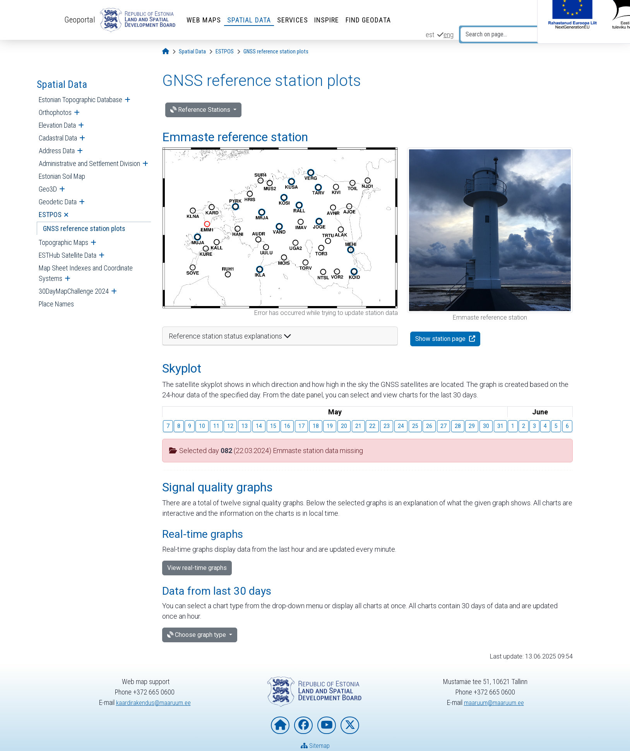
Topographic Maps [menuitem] (63, 242)
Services (294, 20)
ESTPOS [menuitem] (50, 214)
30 (486, 426)
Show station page (441, 338)
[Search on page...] (504, 34)
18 (316, 426)
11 (216, 426)
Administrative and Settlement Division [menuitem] (89, 163)
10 (202, 426)
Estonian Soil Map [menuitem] (62, 176)
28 (458, 426)
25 (415, 426)
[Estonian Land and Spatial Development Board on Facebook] (303, 725)
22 (372, 426)
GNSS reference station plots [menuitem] (84, 228)
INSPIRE (328, 20)
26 (429, 426)
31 (500, 426)
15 (273, 426)
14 (259, 426)
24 (401, 426)
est (430, 35)
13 (244, 426)
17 (301, 426)
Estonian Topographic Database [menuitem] (80, 100)
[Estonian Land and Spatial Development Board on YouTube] (326, 725)
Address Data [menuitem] (57, 151)
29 (472, 426)
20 (344, 426)
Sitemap (315, 745)
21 (358, 426)
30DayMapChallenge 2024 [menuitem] (74, 291)
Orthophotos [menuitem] (55, 112)
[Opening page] (165, 51)
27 (443, 426)
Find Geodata (370, 20)
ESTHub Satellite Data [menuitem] (67, 255)
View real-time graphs (197, 567)
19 (330, 426)
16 (287, 426)
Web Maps (205, 20)
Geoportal (80, 20)
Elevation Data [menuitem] (57, 125)
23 (386, 426)
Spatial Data (251, 20)
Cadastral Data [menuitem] (58, 138)
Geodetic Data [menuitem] (58, 202)
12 (230, 426)
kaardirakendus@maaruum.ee (153, 702)
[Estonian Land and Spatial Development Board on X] (350, 725)
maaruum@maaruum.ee (493, 702)
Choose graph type (197, 634)
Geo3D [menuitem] (48, 189)
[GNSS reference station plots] (275, 51)
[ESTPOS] (225, 51)
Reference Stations (201, 109)
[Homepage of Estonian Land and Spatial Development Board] (280, 725)
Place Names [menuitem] (56, 304)
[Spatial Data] (192, 51)
